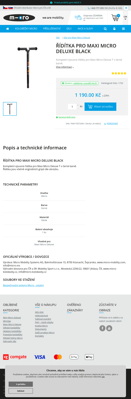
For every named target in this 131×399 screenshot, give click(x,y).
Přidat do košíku (100, 107)
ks (75, 106)
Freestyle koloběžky (12, 334)
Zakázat (20, 391)
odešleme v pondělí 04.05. (85, 83)
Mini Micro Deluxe (12, 317)
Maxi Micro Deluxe (12, 324)
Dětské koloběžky (11, 327)
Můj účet (39, 312)
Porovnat (111, 123)
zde (103, 376)
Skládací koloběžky (12, 331)
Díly (58, 37)
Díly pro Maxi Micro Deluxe (77, 37)
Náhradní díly (9, 341)
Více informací (65, 67)
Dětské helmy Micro (13, 338)
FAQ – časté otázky (44, 322)
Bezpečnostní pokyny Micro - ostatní (23, 285)
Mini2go (7, 321)
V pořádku (20, 384)
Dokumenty (41, 329)
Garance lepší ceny (66, 117)
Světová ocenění (43, 319)
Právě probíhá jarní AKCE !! (67, 2)
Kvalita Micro (41, 325)
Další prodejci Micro (45, 332)
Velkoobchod (41, 315)
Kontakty (39, 335)
